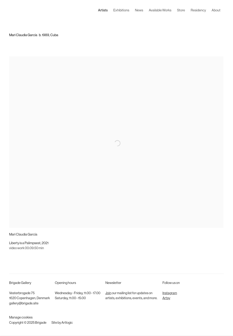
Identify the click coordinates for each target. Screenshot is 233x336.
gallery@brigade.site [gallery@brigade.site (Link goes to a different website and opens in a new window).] (23, 303)
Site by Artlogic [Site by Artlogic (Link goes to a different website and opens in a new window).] (62, 323)
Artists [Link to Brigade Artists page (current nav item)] (103, 10)
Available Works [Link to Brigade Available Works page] (160, 10)
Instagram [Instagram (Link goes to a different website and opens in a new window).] (169, 293)
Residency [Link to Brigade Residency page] (198, 10)
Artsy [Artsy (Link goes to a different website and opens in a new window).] (166, 298)
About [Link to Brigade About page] (216, 10)
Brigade (16, 10)
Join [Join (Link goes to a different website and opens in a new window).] (108, 293)
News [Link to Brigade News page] (139, 10)
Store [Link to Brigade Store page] (181, 10)
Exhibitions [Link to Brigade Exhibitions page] (121, 10)
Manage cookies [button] (21, 317)
